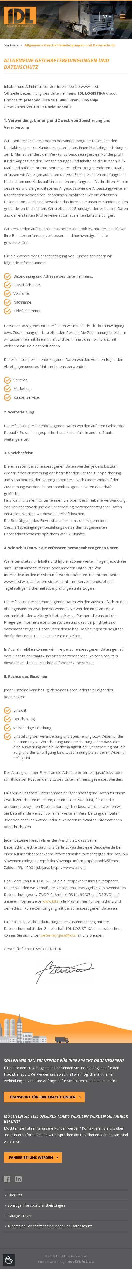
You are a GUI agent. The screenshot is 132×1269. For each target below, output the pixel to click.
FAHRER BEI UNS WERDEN (33, 1157)
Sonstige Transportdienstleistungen (36, 1205)
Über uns (15, 1195)
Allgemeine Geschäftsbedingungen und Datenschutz (50, 1226)
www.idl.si (50, 901)
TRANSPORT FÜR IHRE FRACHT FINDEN (45, 1097)
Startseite (11, 45)
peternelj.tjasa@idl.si (59, 935)
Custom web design (66, 1262)
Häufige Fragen (20, 1215)
